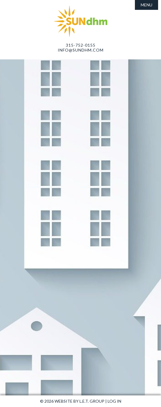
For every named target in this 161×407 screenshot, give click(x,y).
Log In (114, 401)
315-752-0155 (80, 45)
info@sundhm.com (81, 50)
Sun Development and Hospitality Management (80, 21)
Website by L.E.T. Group (79, 401)
